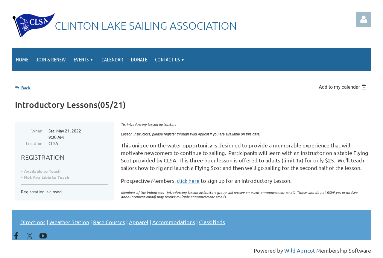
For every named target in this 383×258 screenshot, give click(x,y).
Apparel (138, 222)
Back (26, 87)
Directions (32, 222)
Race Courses (109, 222)
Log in (363, 19)
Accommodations (173, 222)
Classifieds (212, 222)
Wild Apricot (299, 250)
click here (188, 180)
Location (34, 143)
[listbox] (343, 87)
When (36, 130)
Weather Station (69, 222)
